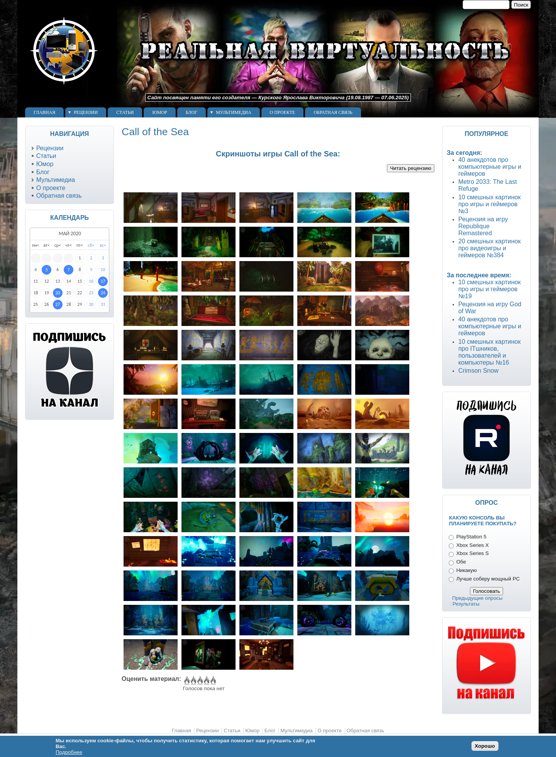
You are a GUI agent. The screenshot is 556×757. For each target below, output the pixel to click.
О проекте (282, 112)
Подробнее (69, 752)
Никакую (466, 570)
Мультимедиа (233, 112)
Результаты (466, 604)
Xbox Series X (472, 545)
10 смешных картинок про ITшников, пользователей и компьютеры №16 (489, 352)
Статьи (125, 112)
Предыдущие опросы (477, 598)
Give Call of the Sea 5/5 (212, 681)
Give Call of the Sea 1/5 (186, 681)
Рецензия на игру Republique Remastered (483, 226)
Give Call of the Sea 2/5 (193, 681)
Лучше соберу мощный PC (488, 579)
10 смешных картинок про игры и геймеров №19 (489, 289)
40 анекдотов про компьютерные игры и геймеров (489, 166)
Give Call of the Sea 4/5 (206, 681)
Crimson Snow (478, 370)
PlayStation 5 (471, 537)
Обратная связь (333, 112)
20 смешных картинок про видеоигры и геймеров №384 (489, 248)
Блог (191, 112)
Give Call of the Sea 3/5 (199, 681)
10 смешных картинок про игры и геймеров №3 (489, 204)
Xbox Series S (472, 553)
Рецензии (86, 112)
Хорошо (485, 746)
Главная (44, 112)
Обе (461, 562)
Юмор (159, 112)
